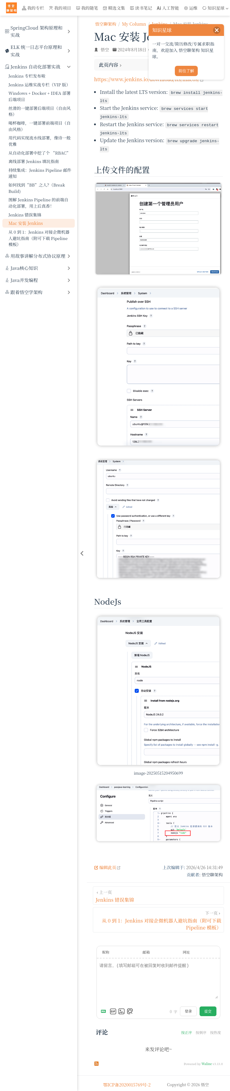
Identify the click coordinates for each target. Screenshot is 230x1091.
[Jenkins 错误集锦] (158, 893)
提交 (208, 1008)
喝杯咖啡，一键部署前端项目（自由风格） (39, 126)
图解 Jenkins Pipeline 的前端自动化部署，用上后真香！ (38, 203)
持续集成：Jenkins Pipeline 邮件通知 (39, 173)
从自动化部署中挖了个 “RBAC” (39, 153)
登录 (188, 1008)
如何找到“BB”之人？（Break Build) (36, 188)
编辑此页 (107, 865)
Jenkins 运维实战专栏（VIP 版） (39, 85)
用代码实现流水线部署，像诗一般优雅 (39, 141)
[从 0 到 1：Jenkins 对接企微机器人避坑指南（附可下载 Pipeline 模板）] (158, 917)
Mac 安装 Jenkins (25, 223)
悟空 (105, 49)
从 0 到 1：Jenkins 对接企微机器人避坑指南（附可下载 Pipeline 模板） (38, 238)
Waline (207, 1061)
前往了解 (186, 71)
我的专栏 (33, 8)
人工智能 (168, 8)
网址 (186, 949)
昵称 (105, 949)
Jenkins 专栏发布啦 (27, 76)
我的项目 (60, 8)
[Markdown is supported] (104, 1008)
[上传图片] (121, 1008)
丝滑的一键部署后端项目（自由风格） (39, 111)
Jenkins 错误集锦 (24, 215)
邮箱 (146, 949)
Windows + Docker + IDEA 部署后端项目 (39, 96)
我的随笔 (87, 8)
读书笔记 (141, 8)
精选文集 (114, 8)
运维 (191, 8)
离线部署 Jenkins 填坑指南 (33, 161)
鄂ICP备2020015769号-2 (126, 1082)
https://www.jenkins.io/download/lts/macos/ (149, 79)
